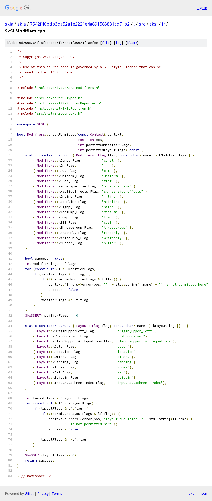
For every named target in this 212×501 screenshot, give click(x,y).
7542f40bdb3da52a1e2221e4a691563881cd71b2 (80, 24)
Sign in (202, 7)
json (203, 493)
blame (132, 43)
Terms (57, 493)
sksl (154, 24)
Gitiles (29, 493)
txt (191, 493)
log (118, 43)
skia (9, 24)
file (106, 43)
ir (163, 24)
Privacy (43, 493)
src (142, 24)
